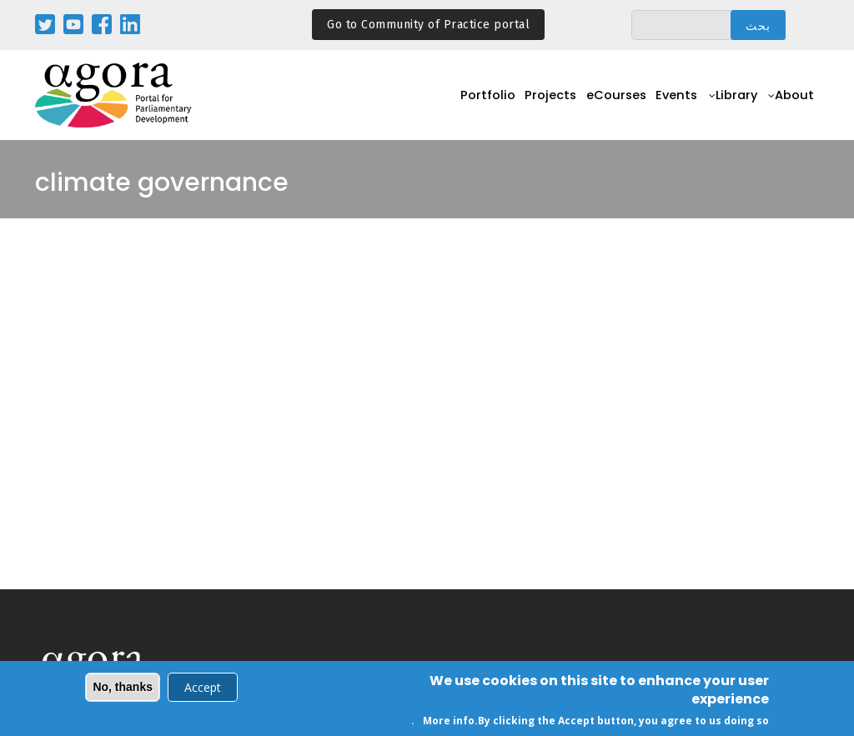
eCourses (595, 104)
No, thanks (123, 688)
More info (449, 722)
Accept (202, 689)
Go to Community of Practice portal (428, 25)
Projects (523, 104)
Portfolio (455, 104)
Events (662, 104)
